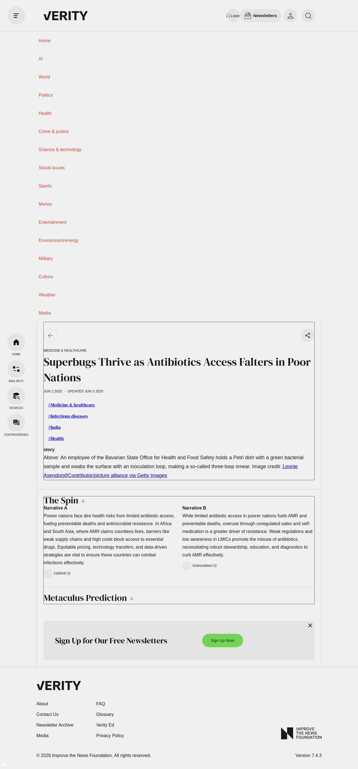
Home (45, 40)
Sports (45, 186)
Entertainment (53, 222)
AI (41, 58)
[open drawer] (16, 16)
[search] (308, 15)
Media (45, 313)
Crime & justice (54, 131)
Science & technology (60, 149)
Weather (47, 294)
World (44, 77)
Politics (46, 95)
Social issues (52, 167)
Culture (46, 276)
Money (45, 204)
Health (45, 113)
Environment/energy (59, 240)
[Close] (310, 625)
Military (46, 258)
